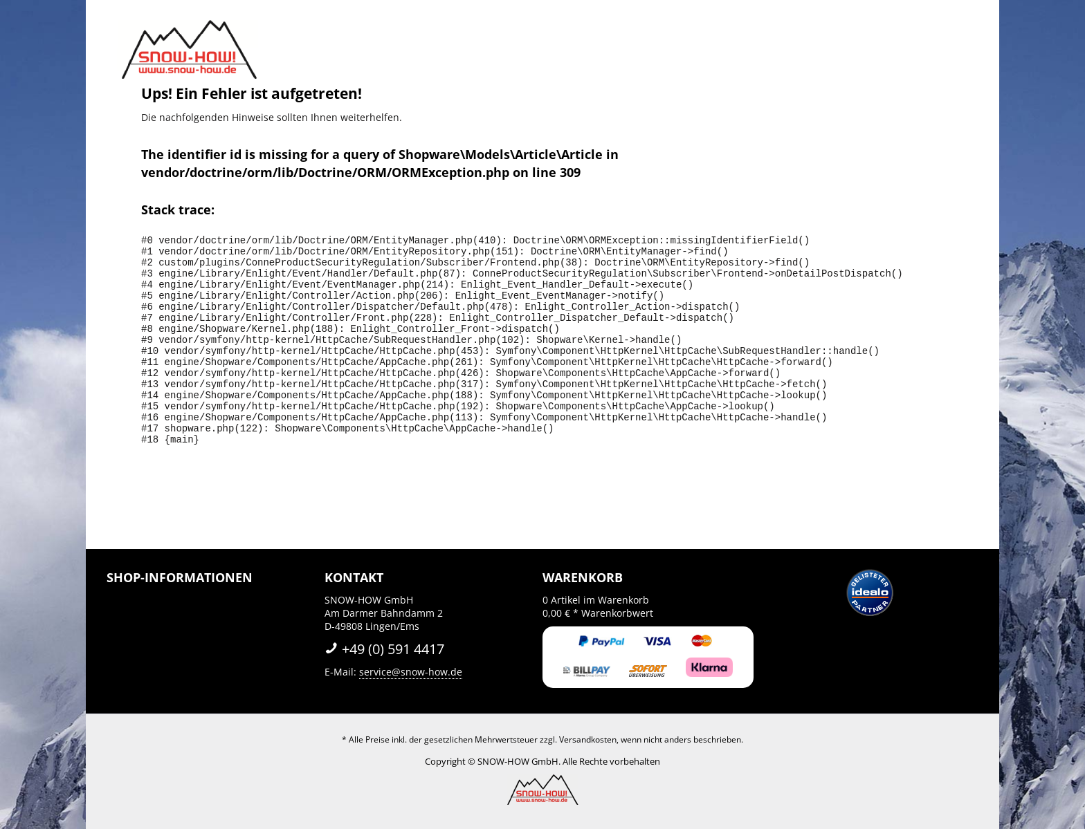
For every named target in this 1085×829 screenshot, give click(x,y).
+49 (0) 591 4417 (384, 649)
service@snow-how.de (410, 671)
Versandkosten (588, 739)
